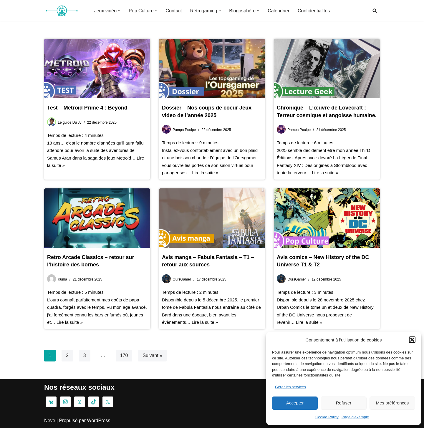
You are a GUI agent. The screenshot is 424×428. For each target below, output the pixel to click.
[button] (412, 340)
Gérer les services (290, 387)
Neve (49, 420)
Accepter (295, 402)
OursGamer (182, 279)
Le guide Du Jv (69, 122)
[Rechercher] (374, 10)
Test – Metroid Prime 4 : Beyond (87, 108)
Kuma (62, 279)
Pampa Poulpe (184, 130)
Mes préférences (392, 402)
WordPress (98, 420)
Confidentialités (314, 10)
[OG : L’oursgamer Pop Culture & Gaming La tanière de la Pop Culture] (62, 10)
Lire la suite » (205, 172)
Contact (174, 10)
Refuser (344, 402)
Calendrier (278, 10)
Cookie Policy (327, 417)
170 (124, 355)
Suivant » (152, 355)
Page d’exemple (355, 417)
